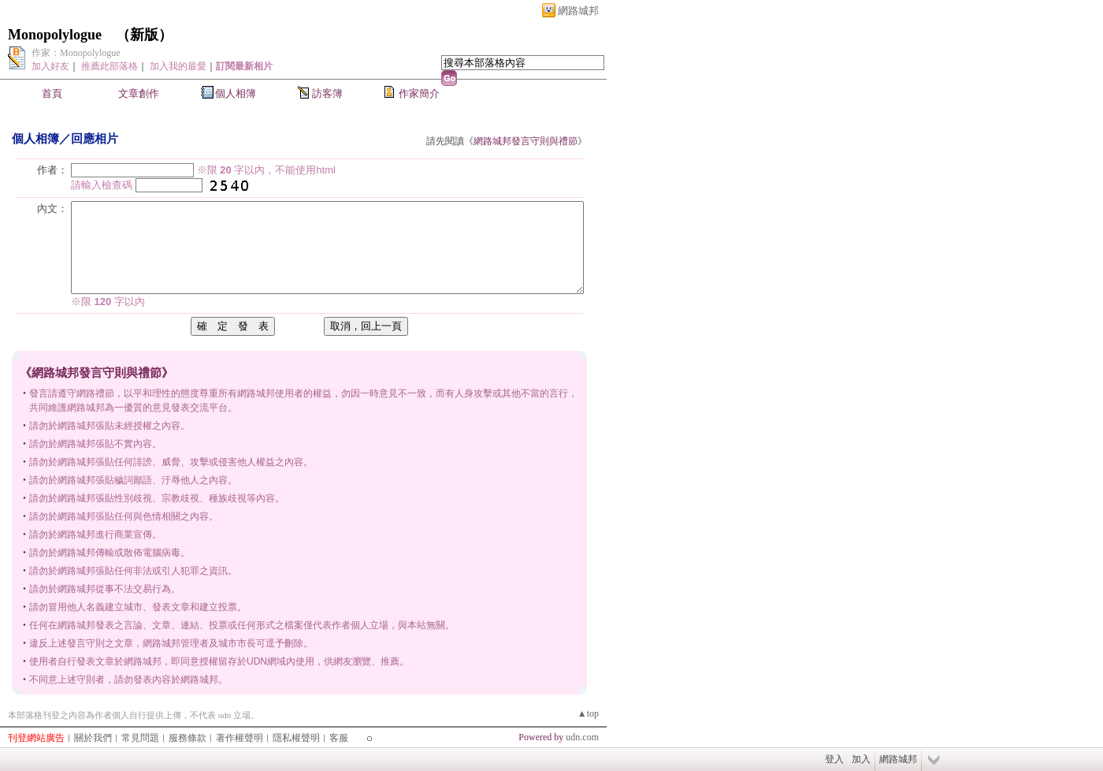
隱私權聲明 (296, 737)
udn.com (582, 737)
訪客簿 (327, 93)
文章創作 (138, 93)
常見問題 (140, 737)
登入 (834, 759)
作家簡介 (419, 93)
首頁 (52, 93)
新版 (144, 35)
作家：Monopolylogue (76, 52)
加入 (861, 759)
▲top (588, 713)
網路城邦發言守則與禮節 (525, 141)
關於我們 (93, 737)
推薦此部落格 (109, 66)
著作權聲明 (239, 737)
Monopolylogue (55, 35)
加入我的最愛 (178, 66)
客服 (338, 737)
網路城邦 (578, 11)
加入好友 (50, 66)
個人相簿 (235, 93)
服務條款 (187, 737)
